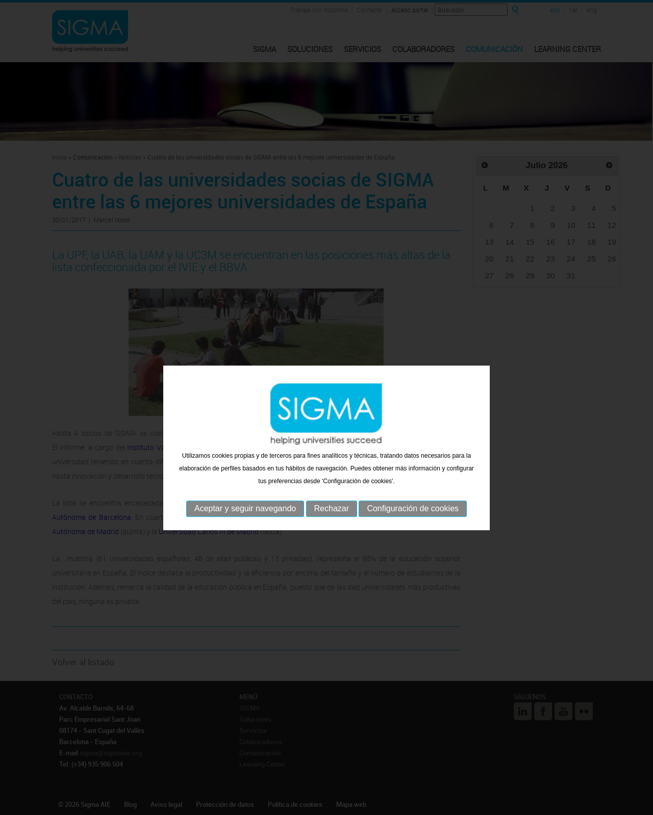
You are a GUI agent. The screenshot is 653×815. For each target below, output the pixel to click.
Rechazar (331, 526)
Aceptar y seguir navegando (245, 526)
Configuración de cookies (413, 526)
